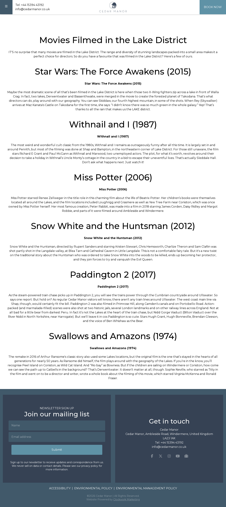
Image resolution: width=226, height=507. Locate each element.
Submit (57, 449)
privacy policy (89, 465)
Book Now (213, 7)
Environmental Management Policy (146, 488)
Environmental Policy (93, 488)
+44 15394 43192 (32, 5)
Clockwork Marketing (126, 499)
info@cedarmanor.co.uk (32, 9)
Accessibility (60, 488)
